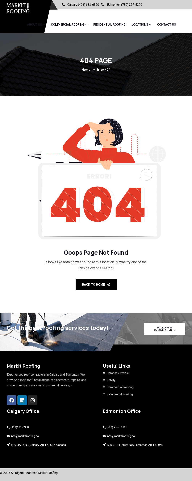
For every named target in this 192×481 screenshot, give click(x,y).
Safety (111, 380)
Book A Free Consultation (165, 328)
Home (86, 69)
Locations (140, 24)
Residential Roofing (109, 24)
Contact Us (166, 24)
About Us (34, 24)
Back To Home (96, 284)
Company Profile (118, 373)
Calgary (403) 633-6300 (83, 4)
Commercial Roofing (67, 24)
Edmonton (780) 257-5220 (124, 4)
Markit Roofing (48, 473)
